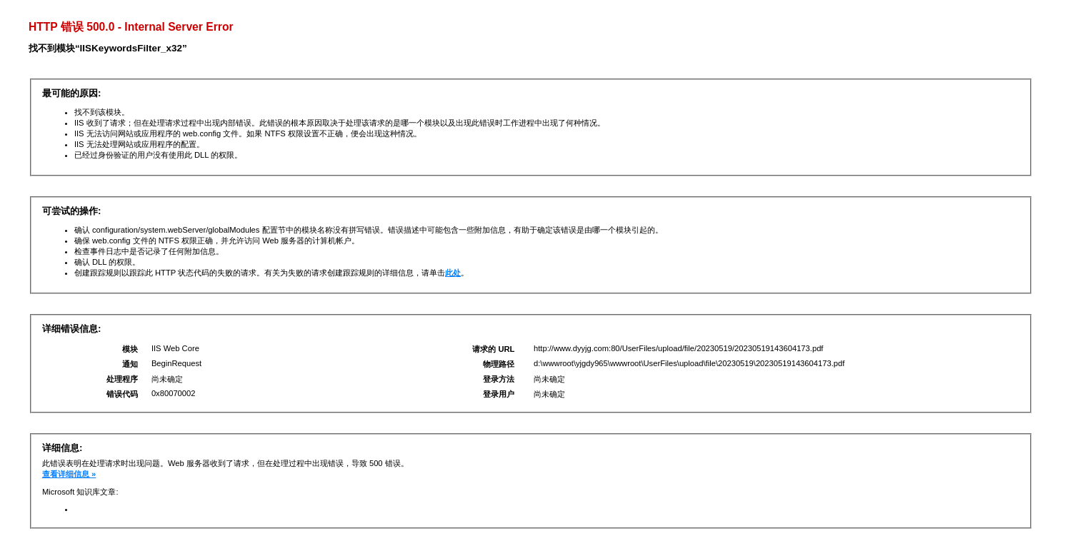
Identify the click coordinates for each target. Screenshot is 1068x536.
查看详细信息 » (69, 474)
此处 (453, 272)
